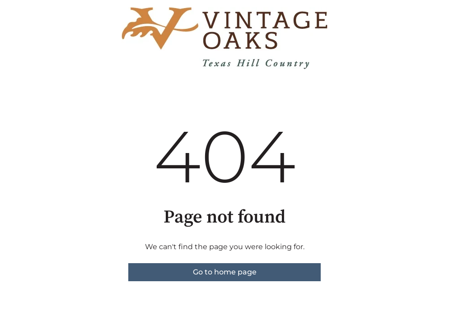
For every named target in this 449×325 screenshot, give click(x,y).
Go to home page (225, 272)
